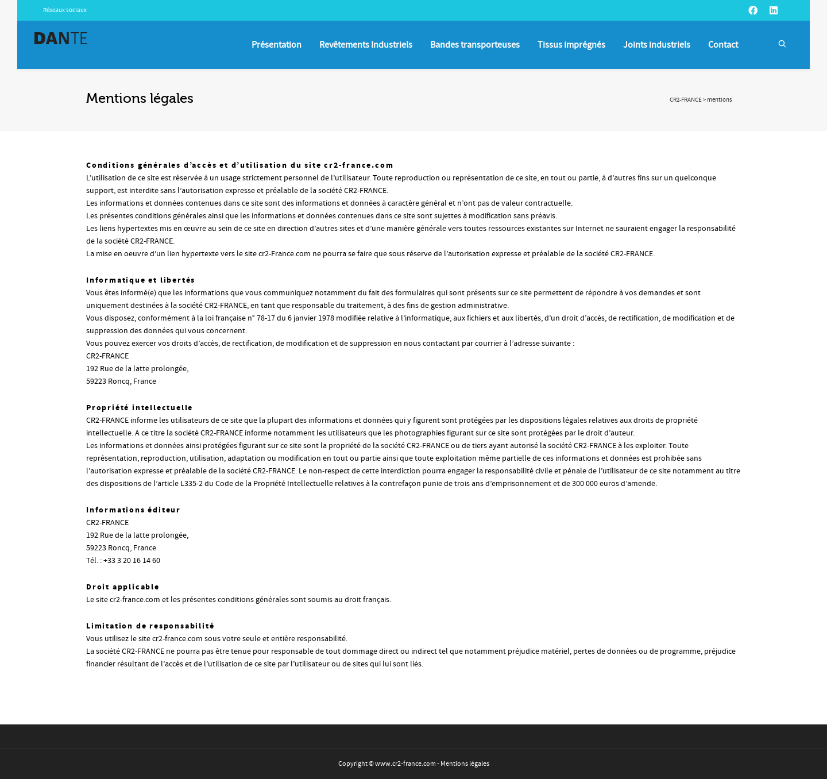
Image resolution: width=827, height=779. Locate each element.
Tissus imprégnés (571, 45)
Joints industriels (656, 45)
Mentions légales (464, 763)
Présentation (277, 45)
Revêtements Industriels (365, 45)
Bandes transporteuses (475, 45)
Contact (723, 45)
